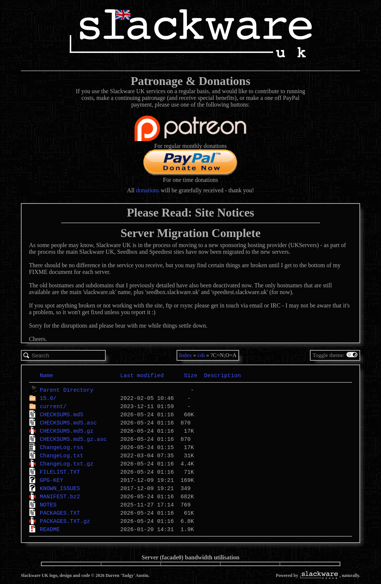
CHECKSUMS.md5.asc (68, 422)
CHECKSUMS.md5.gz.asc (73, 439)
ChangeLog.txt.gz (66, 463)
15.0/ (48, 398)
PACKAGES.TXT (60, 513)
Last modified (142, 375)
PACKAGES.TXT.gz (65, 521)
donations (147, 190)
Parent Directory (66, 390)
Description (222, 375)
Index (185, 355)
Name (46, 375)
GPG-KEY (51, 480)
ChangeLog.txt (61, 455)
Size (190, 375)
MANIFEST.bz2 (60, 496)
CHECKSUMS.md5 (61, 414)
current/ (53, 406)
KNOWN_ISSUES (60, 488)
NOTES (48, 504)
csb (201, 355)
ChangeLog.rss (61, 447)
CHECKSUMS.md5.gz (66, 431)
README (50, 529)
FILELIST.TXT (60, 472)
